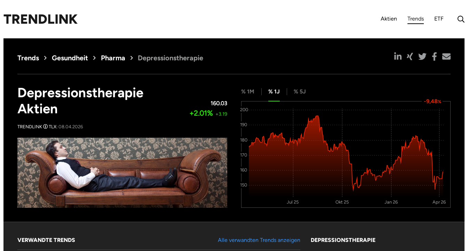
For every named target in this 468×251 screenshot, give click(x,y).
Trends (415, 19)
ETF (439, 18)
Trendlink (40, 19)
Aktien (389, 18)
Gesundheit (70, 58)
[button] (398, 56)
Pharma (113, 58)
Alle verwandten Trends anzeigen (259, 240)
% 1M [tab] (247, 91)
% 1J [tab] (274, 91)
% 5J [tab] (300, 91)
